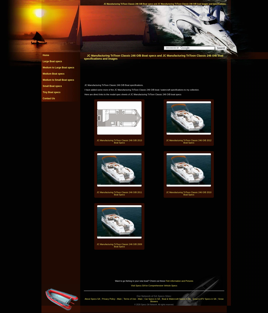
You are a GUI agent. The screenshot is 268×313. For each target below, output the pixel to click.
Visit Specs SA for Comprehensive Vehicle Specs (154, 285)
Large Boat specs (52, 61)
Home (46, 55)
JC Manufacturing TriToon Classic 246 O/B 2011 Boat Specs (119, 193)
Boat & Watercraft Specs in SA (176, 299)
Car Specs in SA (152, 299)
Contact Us (49, 98)
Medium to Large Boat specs (58, 67)
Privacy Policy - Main (112, 299)
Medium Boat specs (54, 73)
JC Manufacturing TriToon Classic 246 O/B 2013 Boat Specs (119, 141)
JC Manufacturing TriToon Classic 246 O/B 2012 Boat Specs (189, 141)
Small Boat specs (52, 86)
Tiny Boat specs (52, 92)
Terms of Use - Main (133, 299)
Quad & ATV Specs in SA (204, 299)
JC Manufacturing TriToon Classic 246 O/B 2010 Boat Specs (189, 193)
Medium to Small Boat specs (58, 80)
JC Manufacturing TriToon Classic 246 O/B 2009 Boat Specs (119, 245)
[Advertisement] (60, 110)
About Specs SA (92, 299)
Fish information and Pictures (179, 281)
